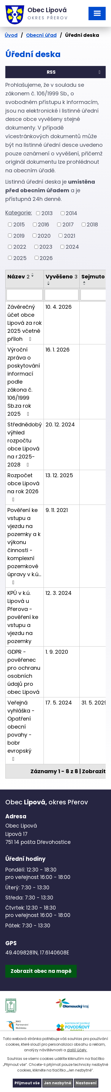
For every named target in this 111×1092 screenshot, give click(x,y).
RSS (74, 72)
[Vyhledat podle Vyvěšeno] (61, 294)
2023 (45, 246)
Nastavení (86, 1082)
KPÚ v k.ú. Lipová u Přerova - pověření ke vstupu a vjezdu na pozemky (22, 617)
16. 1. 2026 (58, 349)
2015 (19, 224)
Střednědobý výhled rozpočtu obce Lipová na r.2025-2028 (24, 444)
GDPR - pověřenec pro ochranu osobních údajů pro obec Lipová (23, 672)
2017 (68, 224)
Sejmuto (94, 276)
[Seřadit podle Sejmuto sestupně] (84, 284)
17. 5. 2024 (59, 702)
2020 (44, 235)
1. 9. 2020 (57, 651)
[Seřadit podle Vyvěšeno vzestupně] (49, 282)
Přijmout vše (27, 1082)
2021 (69, 235)
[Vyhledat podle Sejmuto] (95, 294)
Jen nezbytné (57, 1082)
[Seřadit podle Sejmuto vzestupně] (84, 282)
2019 (19, 235)
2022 (19, 246)
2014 (71, 213)
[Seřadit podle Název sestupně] (33, 276)
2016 (43, 224)
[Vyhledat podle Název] (25, 294)
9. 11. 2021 (57, 510)
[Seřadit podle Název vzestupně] (33, 273)
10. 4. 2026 (59, 307)
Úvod (11, 35)
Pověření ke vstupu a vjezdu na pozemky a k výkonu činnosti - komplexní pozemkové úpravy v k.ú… (24, 545)
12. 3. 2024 (59, 593)
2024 (72, 246)
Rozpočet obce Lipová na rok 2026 (23, 487)
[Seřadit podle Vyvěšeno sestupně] (49, 284)
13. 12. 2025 (59, 475)
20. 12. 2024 (60, 424)
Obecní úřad (41, 35)
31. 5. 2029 (94, 702)
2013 (47, 213)
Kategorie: (18, 212)
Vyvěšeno (62, 276)
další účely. (77, 1049)
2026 (46, 257)
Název (18, 276)
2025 (20, 257)
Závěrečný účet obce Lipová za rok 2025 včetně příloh (24, 323)
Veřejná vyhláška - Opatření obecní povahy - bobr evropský (21, 730)
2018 (92, 224)
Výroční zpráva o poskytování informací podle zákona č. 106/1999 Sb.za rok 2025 (23, 381)
